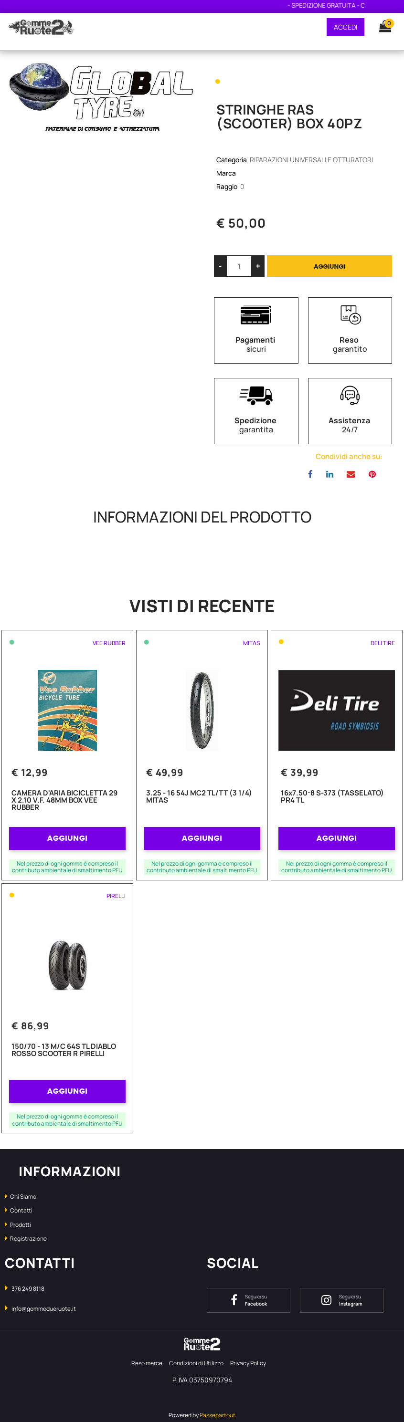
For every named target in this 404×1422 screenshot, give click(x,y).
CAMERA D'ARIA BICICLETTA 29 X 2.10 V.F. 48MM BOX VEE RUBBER (64, 800)
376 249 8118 (27, 1289)
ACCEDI (345, 26)
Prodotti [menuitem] (18, 1225)
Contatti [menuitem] (18, 1210)
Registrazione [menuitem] (26, 1238)
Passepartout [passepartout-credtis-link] (217, 1415)
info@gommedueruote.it (43, 1309)
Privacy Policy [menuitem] (248, 1363)
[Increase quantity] (258, 266)
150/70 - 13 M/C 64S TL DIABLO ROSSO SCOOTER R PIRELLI (63, 1050)
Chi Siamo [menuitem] (20, 1196)
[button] (101, 98)
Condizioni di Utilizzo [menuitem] (196, 1363)
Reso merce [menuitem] (146, 1363)
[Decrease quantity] (220, 266)
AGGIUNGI (67, 838)
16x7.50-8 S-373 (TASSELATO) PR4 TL (332, 797)
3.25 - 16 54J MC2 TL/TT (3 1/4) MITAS (199, 797)
